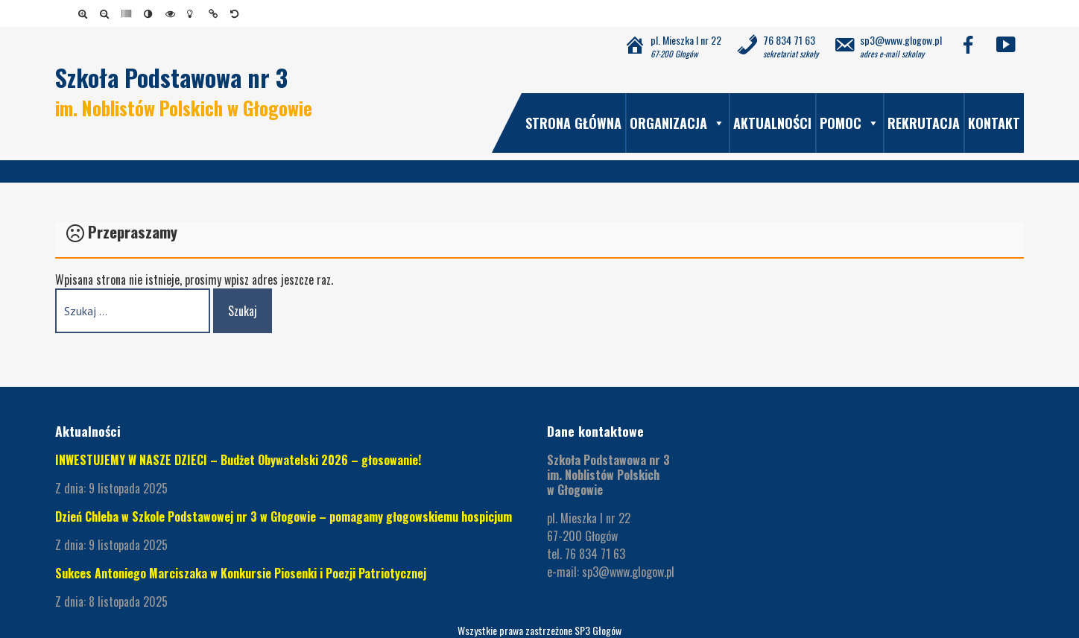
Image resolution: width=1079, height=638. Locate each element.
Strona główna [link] (573, 123)
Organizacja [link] (677, 123)
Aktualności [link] (772, 123)
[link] (85, 13)
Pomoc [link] (849, 123)
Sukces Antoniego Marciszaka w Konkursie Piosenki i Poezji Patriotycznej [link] (240, 573)
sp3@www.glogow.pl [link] (628, 572)
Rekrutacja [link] (923, 123)
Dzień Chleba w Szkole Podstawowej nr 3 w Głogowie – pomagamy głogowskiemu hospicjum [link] (283, 516)
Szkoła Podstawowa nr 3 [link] (171, 77)
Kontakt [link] (994, 123)
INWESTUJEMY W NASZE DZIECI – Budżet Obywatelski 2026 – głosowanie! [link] (238, 460)
